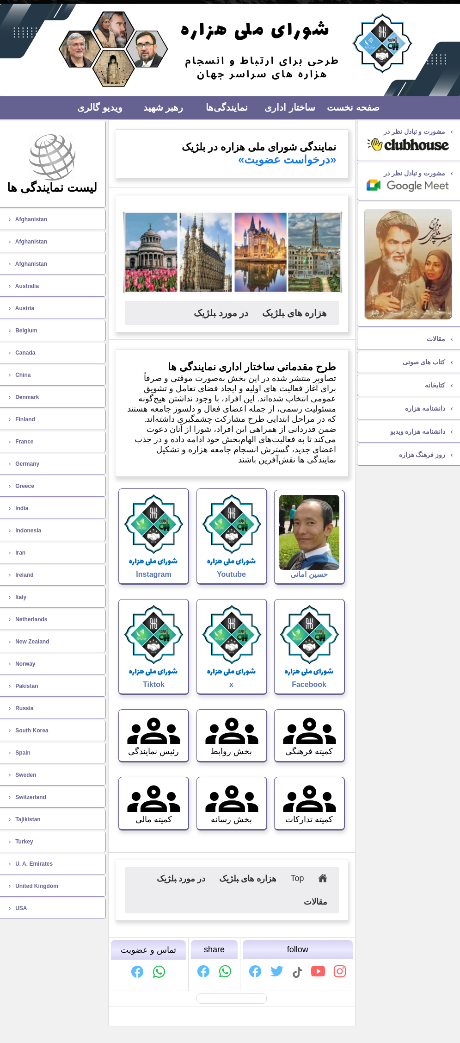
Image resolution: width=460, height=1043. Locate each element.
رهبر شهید (163, 107)
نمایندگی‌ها (227, 107)
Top (297, 878)
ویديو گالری (100, 107)
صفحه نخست (353, 107)
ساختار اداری (289, 107)
